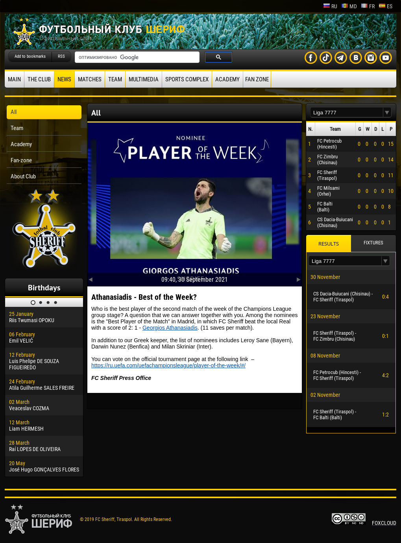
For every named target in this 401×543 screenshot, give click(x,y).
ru (330, 6)
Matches (90, 79)
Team (115, 79)
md (349, 6)
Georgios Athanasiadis (170, 328)
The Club (39, 79)
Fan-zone (21, 160)
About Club (23, 176)
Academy (227, 79)
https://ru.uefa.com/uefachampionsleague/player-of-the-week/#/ (168, 365)
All (14, 112)
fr (368, 6)
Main (14, 79)
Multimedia (144, 79)
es (385, 6)
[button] (387, 112)
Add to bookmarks (30, 56)
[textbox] (346, 112)
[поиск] (136, 57)
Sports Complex (187, 79)
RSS (61, 56)
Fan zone (257, 79)
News (64, 79)
